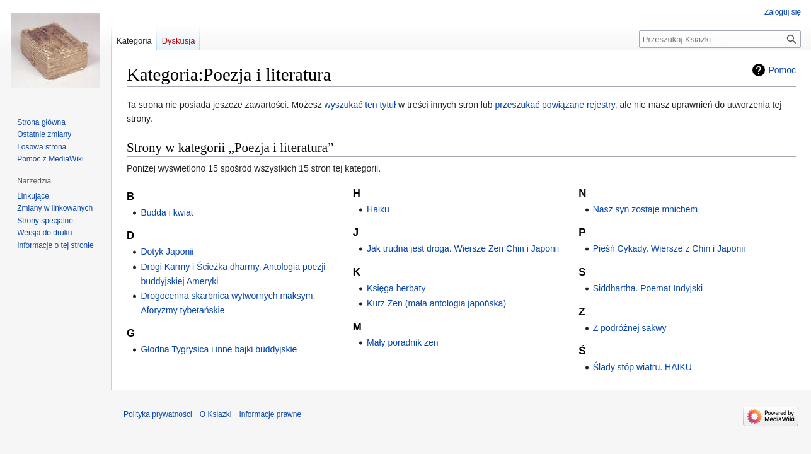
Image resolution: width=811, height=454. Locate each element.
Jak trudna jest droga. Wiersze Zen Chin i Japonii (463, 248)
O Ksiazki (216, 414)
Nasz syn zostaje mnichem (645, 209)
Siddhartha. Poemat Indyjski (648, 288)
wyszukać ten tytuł (360, 105)
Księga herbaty (396, 288)
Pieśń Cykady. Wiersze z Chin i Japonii (669, 248)
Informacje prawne (270, 414)
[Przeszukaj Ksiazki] (720, 39)
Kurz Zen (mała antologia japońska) (436, 303)
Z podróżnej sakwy (630, 328)
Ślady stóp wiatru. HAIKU (642, 367)
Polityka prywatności (158, 414)
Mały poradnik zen (403, 342)
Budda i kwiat (167, 212)
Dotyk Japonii (167, 252)
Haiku (378, 209)
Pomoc (782, 70)
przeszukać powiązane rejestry (554, 105)
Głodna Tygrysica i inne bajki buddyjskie (219, 349)
